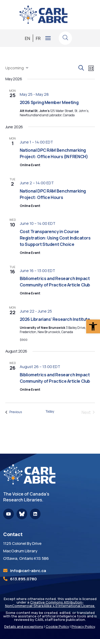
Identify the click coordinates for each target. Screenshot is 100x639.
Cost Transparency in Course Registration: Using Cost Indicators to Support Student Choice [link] (55, 238)
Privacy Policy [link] (83, 626)
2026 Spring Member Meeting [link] (49, 102)
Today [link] (50, 411)
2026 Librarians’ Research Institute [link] (55, 319)
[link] (93, 326)
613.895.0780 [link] (23, 579)
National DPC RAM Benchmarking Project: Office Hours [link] (53, 194)
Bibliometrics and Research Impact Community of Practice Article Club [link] (55, 281)
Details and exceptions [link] (23, 626)
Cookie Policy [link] (57, 626)
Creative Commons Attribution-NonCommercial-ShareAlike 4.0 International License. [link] (50, 604)
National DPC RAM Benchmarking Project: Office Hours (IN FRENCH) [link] (54, 153)
